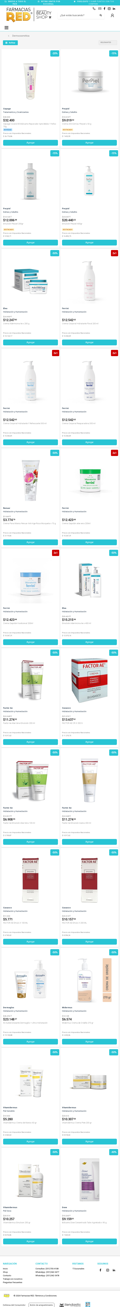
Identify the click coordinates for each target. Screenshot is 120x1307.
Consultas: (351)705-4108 (46, 1268)
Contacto (7, 1275)
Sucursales (78, 1268)
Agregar (31, 142)
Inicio (5, 1268)
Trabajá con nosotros (12, 1279)
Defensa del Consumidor (14, 1305)
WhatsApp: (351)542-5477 (47, 1272)
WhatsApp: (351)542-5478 (47, 1275)
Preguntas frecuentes (12, 1282)
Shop (5, 1272)
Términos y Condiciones (46, 1295)
